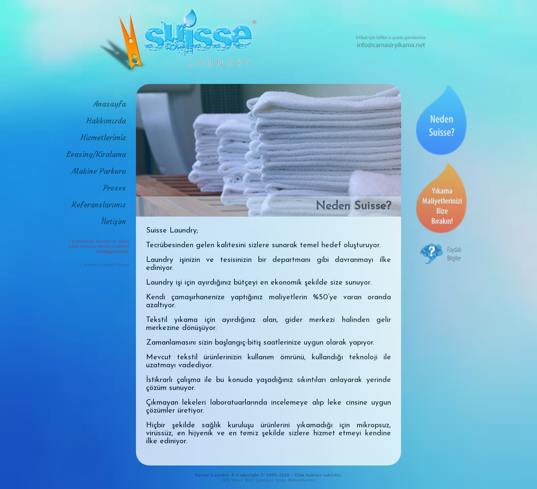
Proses (114, 188)
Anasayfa (109, 104)
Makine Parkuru (99, 171)
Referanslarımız (99, 204)
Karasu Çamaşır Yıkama (106, 264)
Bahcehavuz (301, 479)
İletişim (113, 221)
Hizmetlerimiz (103, 137)
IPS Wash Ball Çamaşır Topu (254, 479)
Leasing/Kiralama (96, 154)
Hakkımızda (106, 121)
